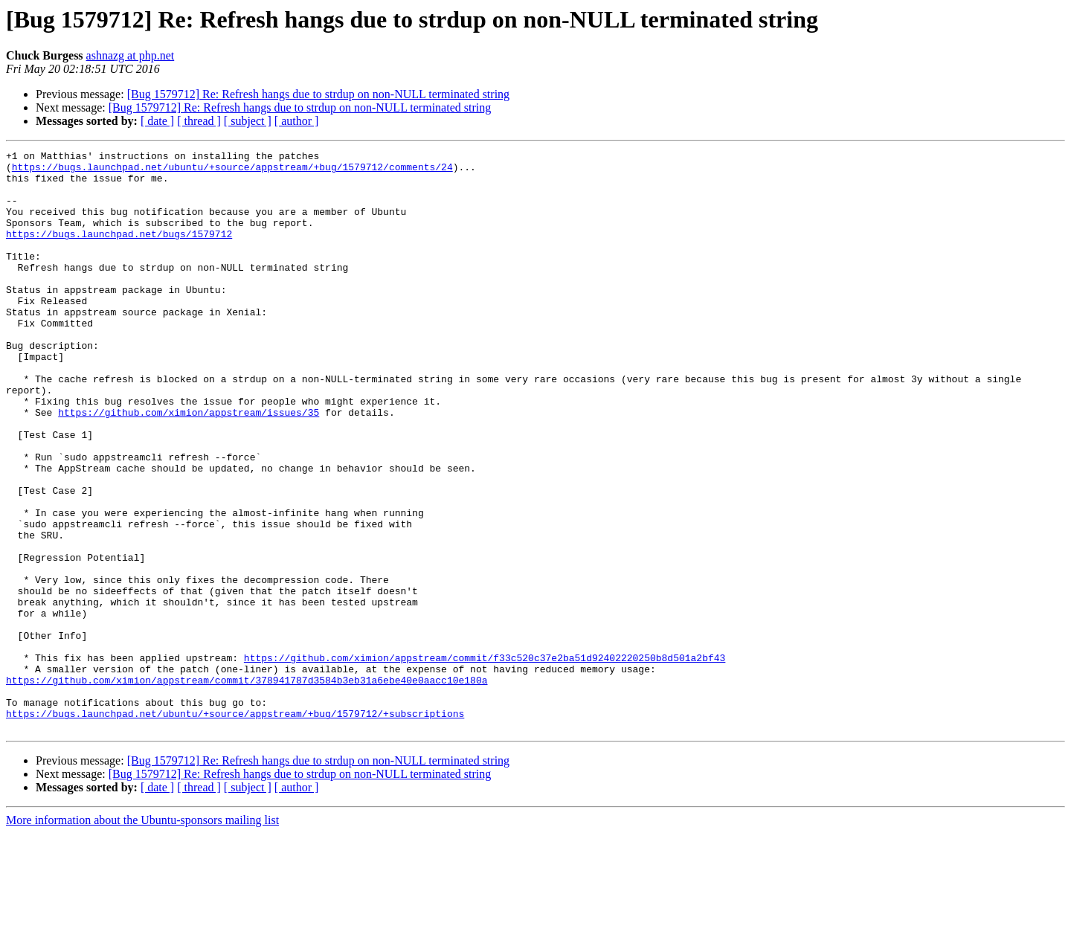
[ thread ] (199, 121)
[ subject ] (247, 121)
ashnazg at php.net (130, 55)
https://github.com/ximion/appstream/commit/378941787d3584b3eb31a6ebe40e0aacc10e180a (246, 787)
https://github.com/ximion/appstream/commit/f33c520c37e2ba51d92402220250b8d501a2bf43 (484, 760)
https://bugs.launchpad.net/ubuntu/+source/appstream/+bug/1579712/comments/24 (232, 171)
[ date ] (157, 121)
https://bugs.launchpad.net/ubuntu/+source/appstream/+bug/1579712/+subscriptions (235, 827)
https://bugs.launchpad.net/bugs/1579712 (119, 251)
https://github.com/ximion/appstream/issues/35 (188, 465)
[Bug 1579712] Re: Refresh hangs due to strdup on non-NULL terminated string (318, 94)
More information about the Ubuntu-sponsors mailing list (142, 936)
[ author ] (296, 121)
